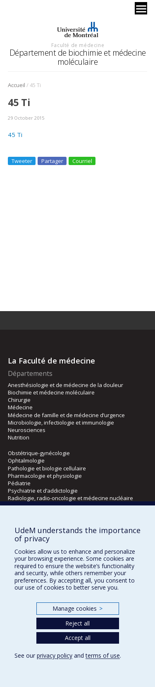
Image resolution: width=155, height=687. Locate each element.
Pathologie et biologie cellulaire (47, 468)
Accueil (16, 85)
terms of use (103, 655)
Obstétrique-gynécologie (39, 453)
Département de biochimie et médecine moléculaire (78, 57)
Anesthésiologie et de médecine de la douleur (65, 385)
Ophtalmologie (26, 460)
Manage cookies (77, 608)
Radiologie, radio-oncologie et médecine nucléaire (70, 498)
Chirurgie (19, 400)
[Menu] (141, 8)
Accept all (78, 638)
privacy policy (54, 655)
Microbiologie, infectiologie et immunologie (61, 422)
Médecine (20, 407)
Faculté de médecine (77, 45)
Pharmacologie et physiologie (45, 475)
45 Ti (15, 134)
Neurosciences (26, 430)
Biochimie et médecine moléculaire (51, 392)
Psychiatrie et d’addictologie (43, 490)
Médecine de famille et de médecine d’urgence (66, 415)
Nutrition (18, 437)
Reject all (77, 623)
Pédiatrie (19, 483)
